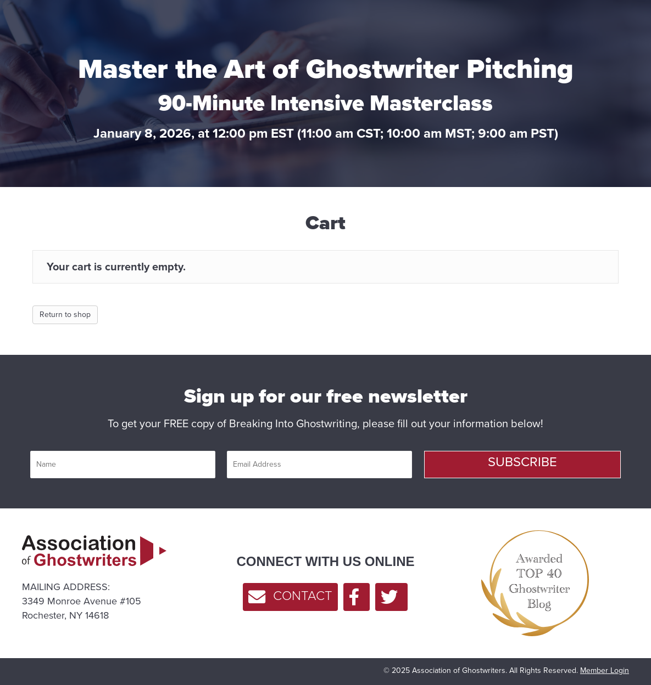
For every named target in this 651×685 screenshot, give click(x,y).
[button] (522, 464)
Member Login (604, 670)
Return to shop (65, 314)
